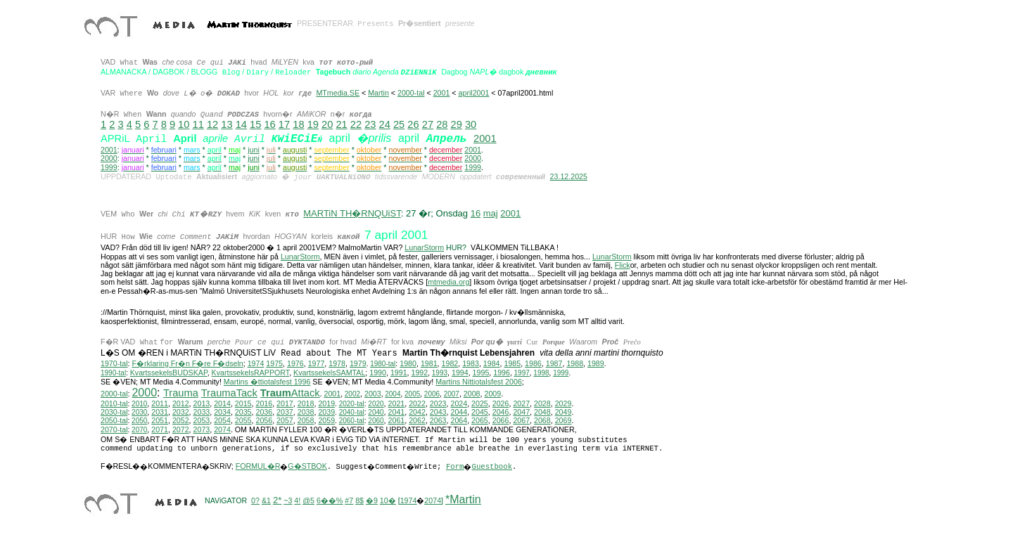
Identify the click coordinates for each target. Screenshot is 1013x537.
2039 (326, 414)
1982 (450, 365)
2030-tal (114, 414)
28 (441, 124)
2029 (563, 405)
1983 (470, 365)
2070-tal (114, 431)
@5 (308, 502)
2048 (542, 414)
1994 (460, 374)
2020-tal (351, 406)
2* (277, 502)
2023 (438, 405)
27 (427, 124)
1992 (420, 374)
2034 (222, 414)
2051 (159, 422)
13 (226, 124)
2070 (139, 432)
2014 (222, 405)
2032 (180, 414)
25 (398, 124)
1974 (256, 365)
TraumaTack (229, 395)
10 (183, 124)
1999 (109, 168)
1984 (491, 365)
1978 (337, 365)
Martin (378, 93)
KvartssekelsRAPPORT (251, 374)
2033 (201, 414)
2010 (139, 406)
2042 (417, 414)
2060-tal (351, 423)
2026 (500, 405)
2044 (458, 414)
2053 (201, 422)
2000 (109, 159)
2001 (441, 93)
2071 (159, 431)
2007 (451, 396)
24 (384, 124)
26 (413, 124)
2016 (263, 405)
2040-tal (351, 414)
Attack (290, 395)
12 (212, 124)
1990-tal (113, 375)
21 (341, 124)
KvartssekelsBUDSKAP (169, 374)
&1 (266, 502)
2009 (492, 396)
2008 (472, 396)
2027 (521, 405)
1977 (316, 365)
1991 (398, 374)
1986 (533, 365)
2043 (438, 414)
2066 (500, 422)
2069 (563, 422)
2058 (306, 422)
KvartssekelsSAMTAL (329, 374)
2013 (201, 405)
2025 (479, 405)
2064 (458, 422)
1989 (595, 365)
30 (470, 124)
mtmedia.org (448, 284)
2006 (432, 396)
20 (327, 124)
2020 (375, 406)
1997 (522, 375)
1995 (481, 374)
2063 (438, 422)
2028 (542, 405)
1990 (377, 374)
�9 (372, 502)
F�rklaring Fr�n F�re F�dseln (187, 365)
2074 (222, 431)
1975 (274, 365)
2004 (392, 396)
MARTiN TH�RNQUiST (351, 214)
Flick (622, 267)
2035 (243, 414)
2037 (284, 414)
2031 (159, 414)
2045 (479, 414)
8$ (359, 502)
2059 (326, 422)
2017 (284, 405)
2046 (500, 414)
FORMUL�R (258, 468)
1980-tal (382, 366)
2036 (263, 414)
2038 (306, 414)
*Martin (463, 501)
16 (269, 124)
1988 (574, 365)
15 (255, 124)
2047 (521, 414)
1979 (358, 365)
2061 (396, 422)
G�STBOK (307, 468)
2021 (396, 405)
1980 (408, 365)
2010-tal (114, 405)
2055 (243, 422)
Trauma (180, 395)
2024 (458, 405)
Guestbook (491, 469)
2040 (375, 414)
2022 (417, 405)
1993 (439, 375)
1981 (429, 365)
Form (455, 469)
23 (370, 124)
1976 (295, 365)
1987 (554, 365)
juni (254, 149)
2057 (284, 422)
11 (198, 124)
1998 (541, 375)
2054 (222, 422)
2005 (412, 396)
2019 (326, 405)
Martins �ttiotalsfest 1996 (267, 384)
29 (456, 124)
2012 (180, 405)
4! (297, 502)
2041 (396, 414)
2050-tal (114, 422)
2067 (521, 422)
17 (284, 124)
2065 (479, 422)
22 (356, 124)
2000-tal (411, 93)
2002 (352, 396)
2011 (159, 405)
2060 (375, 423)
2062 (417, 422)
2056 (263, 422)
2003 (372, 396)
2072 (180, 431)
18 (298, 124)
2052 (180, 422)
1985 (512, 365)
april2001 (474, 93)
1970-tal (114, 365)
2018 (306, 405)
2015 (243, 405)
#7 (349, 502)
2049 (563, 414)
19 (313, 124)
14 (241, 124)
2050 (139, 423)
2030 (139, 414)
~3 (287, 502)
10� (388, 502)
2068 (542, 422)
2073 (201, 431)
